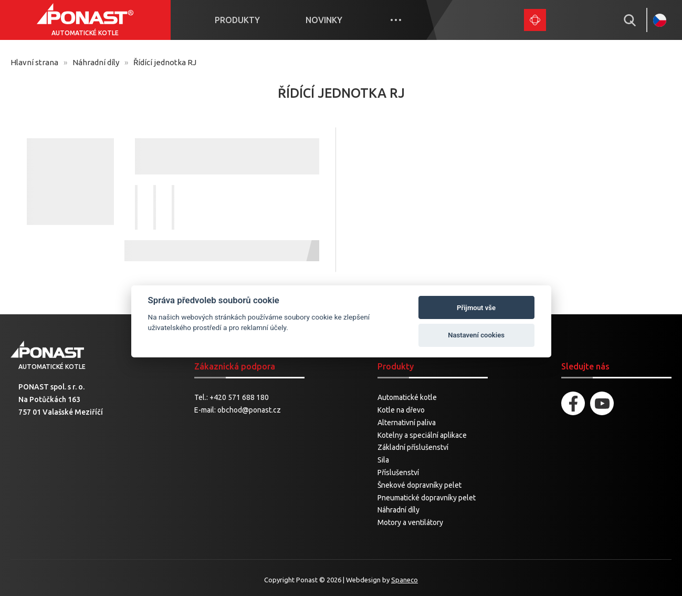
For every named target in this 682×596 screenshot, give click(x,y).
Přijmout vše (476, 308)
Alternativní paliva (406, 422)
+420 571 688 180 (239, 397)
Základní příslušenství (412, 447)
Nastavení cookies (476, 335)
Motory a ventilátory (410, 522)
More (395, 20)
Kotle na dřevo (401, 410)
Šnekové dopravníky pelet (419, 485)
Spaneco (404, 579)
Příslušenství (398, 472)
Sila (383, 460)
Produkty (237, 20)
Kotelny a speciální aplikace (422, 435)
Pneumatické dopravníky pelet (426, 498)
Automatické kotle (407, 397)
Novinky (324, 20)
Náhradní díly (95, 62)
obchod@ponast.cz (249, 410)
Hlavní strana (34, 62)
